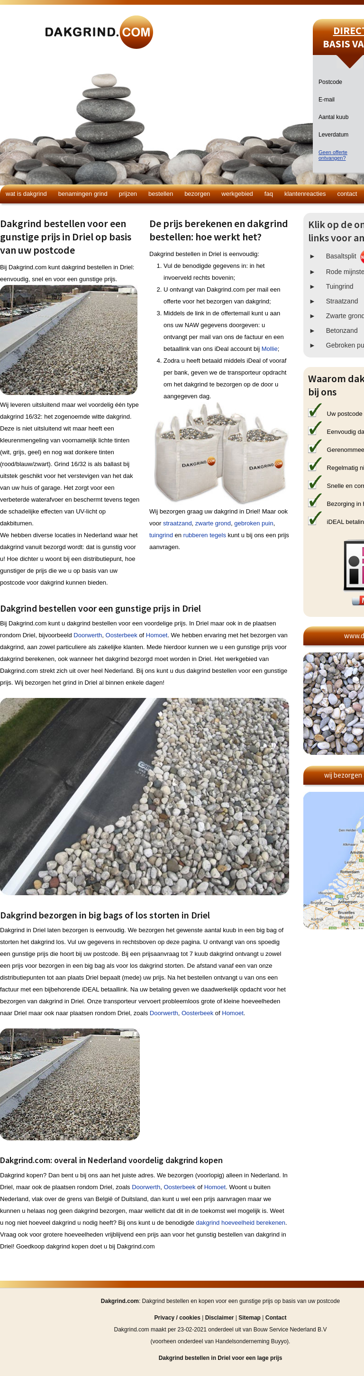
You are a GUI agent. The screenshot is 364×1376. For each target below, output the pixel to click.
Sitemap (249, 1317)
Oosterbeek (121, 635)
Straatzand (342, 301)
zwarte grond (213, 523)
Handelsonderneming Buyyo (251, 1341)
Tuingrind (340, 286)
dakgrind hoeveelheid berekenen (240, 1222)
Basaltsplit (341, 256)
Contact (347, 193)
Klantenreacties (305, 193)
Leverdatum (333, 134)
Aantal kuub (333, 117)
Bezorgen (197, 193)
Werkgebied (237, 193)
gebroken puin (253, 523)
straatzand (177, 523)
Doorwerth (87, 635)
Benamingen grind (83, 193)
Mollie (270, 348)
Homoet (157, 635)
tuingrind (161, 535)
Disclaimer (219, 1317)
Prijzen (128, 193)
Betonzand (342, 330)
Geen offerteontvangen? (332, 155)
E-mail (326, 99)
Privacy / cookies (177, 1317)
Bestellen (160, 193)
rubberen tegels (204, 535)
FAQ (268, 193)
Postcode (330, 82)
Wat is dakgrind (26, 193)
